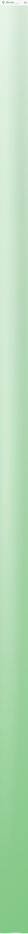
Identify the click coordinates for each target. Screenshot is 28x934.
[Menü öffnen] (25, 2)
